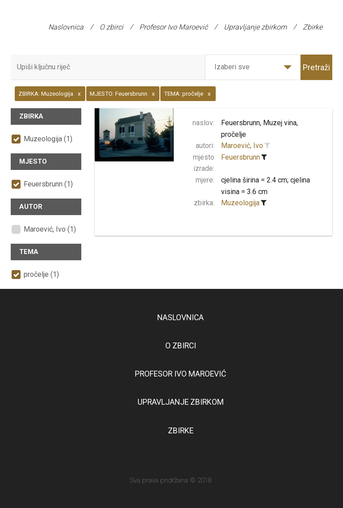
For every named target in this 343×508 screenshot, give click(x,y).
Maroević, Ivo (242, 145)
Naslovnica (66, 27)
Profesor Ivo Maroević (173, 27)
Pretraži (316, 67)
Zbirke (312, 27)
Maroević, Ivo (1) (50, 229)
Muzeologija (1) (48, 139)
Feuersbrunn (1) (48, 184)
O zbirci (111, 27)
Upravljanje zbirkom (255, 27)
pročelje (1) (41, 274)
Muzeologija (240, 203)
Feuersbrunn (240, 157)
